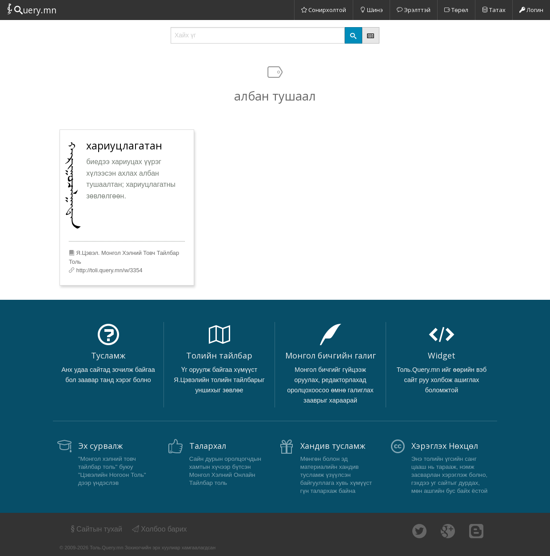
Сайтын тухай (95, 529)
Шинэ (371, 10)
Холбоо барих (159, 529)
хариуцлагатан (124, 145)
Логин (531, 10)
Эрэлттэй (413, 10)
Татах (494, 10)
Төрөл (456, 10)
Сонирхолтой (323, 10)
